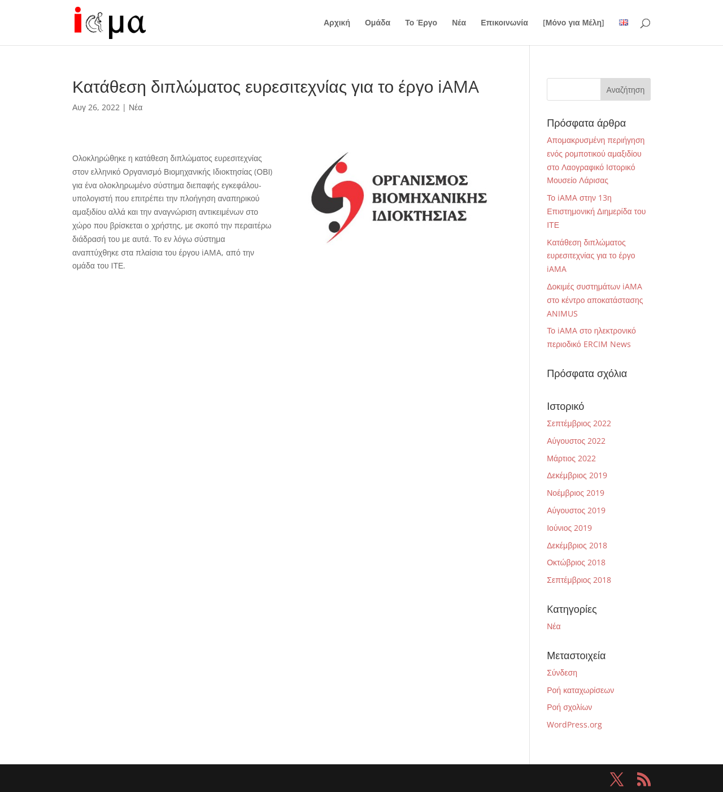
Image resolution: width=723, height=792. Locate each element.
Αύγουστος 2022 (576, 440)
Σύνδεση (562, 672)
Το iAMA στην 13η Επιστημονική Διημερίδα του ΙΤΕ (596, 211)
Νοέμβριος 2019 (575, 492)
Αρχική (337, 23)
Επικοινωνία (504, 23)
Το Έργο (421, 23)
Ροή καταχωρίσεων (580, 690)
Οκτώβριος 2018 (576, 562)
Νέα (459, 23)
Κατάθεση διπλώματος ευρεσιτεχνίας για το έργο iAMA (591, 256)
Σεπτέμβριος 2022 (579, 423)
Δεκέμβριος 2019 (577, 475)
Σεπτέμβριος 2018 (579, 579)
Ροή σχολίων (569, 707)
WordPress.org (574, 724)
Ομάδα (377, 23)
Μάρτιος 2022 (571, 458)
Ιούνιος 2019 (569, 527)
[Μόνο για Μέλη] (573, 23)
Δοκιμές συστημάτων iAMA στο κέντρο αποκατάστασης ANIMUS (595, 300)
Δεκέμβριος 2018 (577, 545)
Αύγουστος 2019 (576, 510)
